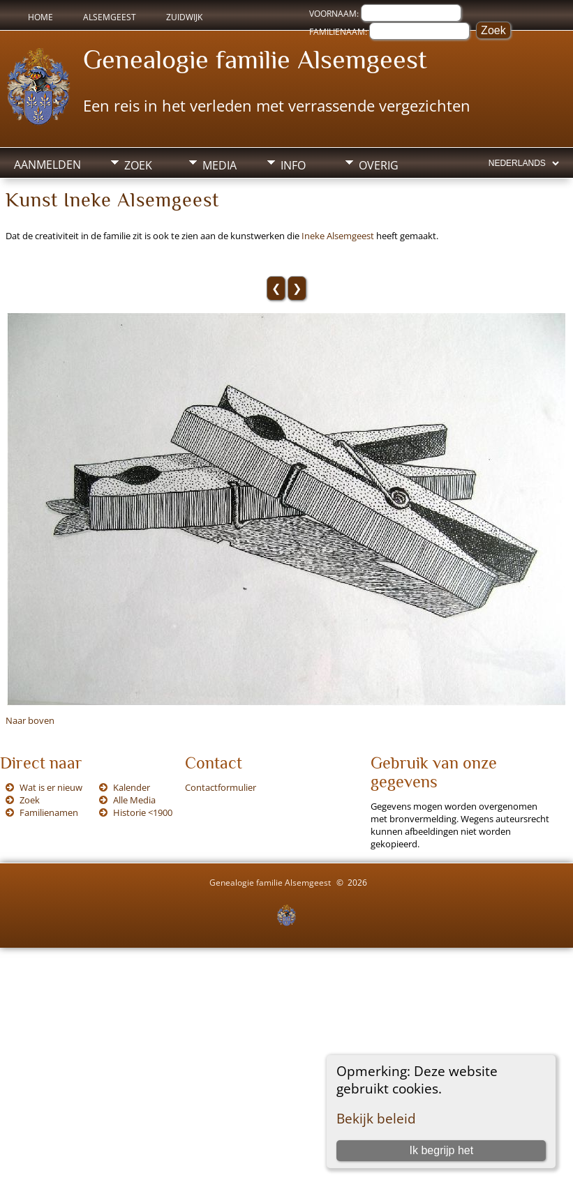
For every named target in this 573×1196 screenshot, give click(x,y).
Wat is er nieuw (51, 787)
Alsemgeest (109, 17)
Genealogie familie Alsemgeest (255, 59)
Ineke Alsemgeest (338, 235)
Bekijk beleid (376, 1118)
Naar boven (30, 720)
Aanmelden (47, 164)
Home (40, 17)
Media (219, 165)
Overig (379, 165)
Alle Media (134, 800)
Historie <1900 (142, 812)
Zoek (138, 165)
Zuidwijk (184, 17)
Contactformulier (220, 787)
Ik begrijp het (442, 1150)
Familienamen (49, 812)
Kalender (131, 787)
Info (293, 165)
